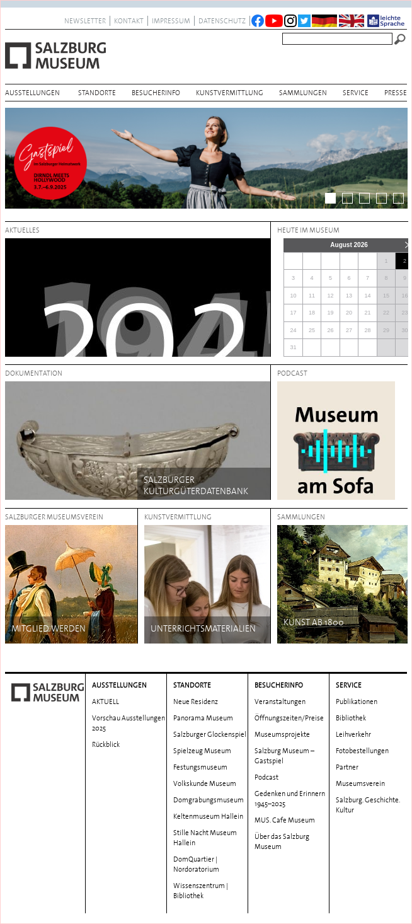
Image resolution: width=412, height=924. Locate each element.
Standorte (97, 93)
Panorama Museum (203, 718)
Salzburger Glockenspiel (209, 734)
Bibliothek (351, 718)
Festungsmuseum (200, 767)
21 (368, 312)
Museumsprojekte (282, 734)
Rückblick (106, 744)
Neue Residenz (195, 701)
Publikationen (356, 701)
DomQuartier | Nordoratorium (196, 864)
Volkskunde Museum (204, 783)
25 (312, 330)
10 (293, 295)
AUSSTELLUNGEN (32, 93)
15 (386, 295)
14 (368, 295)
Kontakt (129, 21)
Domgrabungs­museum (208, 800)
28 (368, 330)
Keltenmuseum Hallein (208, 816)
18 (312, 312)
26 (331, 330)
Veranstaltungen (280, 701)
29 (386, 330)
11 (312, 295)
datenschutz (222, 21)
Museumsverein (360, 783)
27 (349, 330)
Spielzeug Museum (202, 751)
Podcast (266, 777)
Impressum (171, 21)
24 (293, 330)
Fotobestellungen (362, 751)
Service (356, 93)
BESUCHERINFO (156, 93)
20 (349, 312)
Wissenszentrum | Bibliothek (200, 891)
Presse (395, 93)
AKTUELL (105, 701)
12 (331, 295)
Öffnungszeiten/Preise (289, 718)
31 (293, 347)
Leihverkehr (353, 734)
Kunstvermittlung (229, 93)
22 (386, 312)
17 (293, 312)
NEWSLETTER (85, 21)
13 (349, 295)
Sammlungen (303, 93)
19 (331, 312)
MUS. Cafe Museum (285, 820)
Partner (347, 767)
